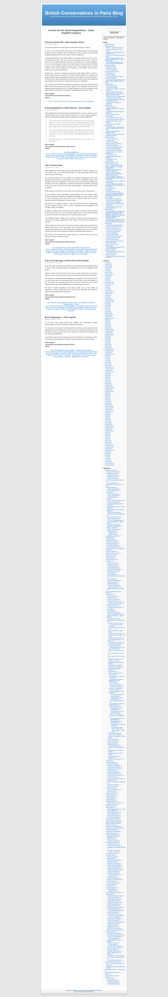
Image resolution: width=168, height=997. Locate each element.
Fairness (109, 561)
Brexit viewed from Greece (117, 700)
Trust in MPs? (110, 886)
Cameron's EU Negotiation (114, 936)
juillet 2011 (108, 434)
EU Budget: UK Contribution (115, 607)
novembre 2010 (109, 447)
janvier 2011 (108, 443)
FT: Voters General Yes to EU (116, 653)
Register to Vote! (112, 925)
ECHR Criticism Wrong (114, 904)
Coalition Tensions (112, 475)
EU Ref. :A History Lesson (115, 633)
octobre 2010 (108, 448)
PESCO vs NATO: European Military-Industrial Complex (113, 822)
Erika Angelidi (69, 155)
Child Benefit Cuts (112, 564)
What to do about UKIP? (115, 759)
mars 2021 (108, 280)
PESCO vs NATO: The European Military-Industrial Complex (115, 94)
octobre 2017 (108, 316)
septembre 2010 (109, 450)
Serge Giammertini (110, 250)
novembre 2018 (109, 300)
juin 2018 (107, 306)
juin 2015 (107, 357)
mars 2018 (108, 311)
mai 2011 (107, 437)
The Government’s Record (113, 237)
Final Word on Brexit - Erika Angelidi (63, 157)
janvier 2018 (108, 313)
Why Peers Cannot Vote (114, 928)
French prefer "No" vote (114, 845)
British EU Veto (112, 597)
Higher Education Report (114, 865)
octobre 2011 (108, 429)
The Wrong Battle (112, 739)
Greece (69, 247)
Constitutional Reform (112, 545)
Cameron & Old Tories (112, 145)
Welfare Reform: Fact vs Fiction (116, 588)
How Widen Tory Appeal (114, 569)
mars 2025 (108, 262)
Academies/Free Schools (114, 860)
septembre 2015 (109, 354)
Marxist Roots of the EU (114, 517)
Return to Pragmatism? (115, 673)
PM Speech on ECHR (113, 923)
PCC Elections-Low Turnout (114, 820)
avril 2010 (107, 458)
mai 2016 (107, 341)
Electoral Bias (110, 558)
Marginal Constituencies (114, 951)
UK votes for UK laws (112, 70)
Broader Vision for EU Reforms (117, 627)
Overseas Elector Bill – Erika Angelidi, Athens (64, 42)
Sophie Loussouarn (110, 254)
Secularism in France (112, 853)
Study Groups (110, 979)
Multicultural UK (113, 891)
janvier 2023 (108, 266)
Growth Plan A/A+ (112, 777)
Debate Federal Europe (114, 604)
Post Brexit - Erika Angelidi (84, 309)
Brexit (108, 499)
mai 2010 (107, 457)
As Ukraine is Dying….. (113, 85)
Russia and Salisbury (112, 233)
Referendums (112, 671)
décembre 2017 (109, 315)
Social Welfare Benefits (114, 580)
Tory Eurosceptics (113, 938)
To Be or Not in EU (112, 741)
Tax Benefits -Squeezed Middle (116, 957)
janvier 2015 (108, 365)
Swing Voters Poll (112, 478)
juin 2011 (107, 435)
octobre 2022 (108, 267)
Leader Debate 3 (111, 798)
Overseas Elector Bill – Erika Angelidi (116, 698)
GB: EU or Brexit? (57, 355)
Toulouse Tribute (111, 881)
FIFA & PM (109, 760)
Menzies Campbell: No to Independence (114, 837)
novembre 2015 (109, 351)
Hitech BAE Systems (113, 567)
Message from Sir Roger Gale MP (116, 847)
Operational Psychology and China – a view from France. (115, 252)
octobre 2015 (108, 352)
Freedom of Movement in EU (114, 229)
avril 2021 (107, 279)
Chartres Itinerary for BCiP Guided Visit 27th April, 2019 (115, 135)
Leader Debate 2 (111, 796)
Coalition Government (112, 542)
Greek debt (75, 247)
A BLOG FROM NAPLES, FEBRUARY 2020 (113, 132)
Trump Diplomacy (112, 483)
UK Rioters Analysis (113, 873)
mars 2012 (108, 421)
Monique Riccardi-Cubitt (111, 162)
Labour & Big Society (113, 495)
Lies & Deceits (113, 683)
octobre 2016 (108, 333)
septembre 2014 (109, 372)
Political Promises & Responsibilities (116, 96)
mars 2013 (108, 401)
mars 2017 (108, 324)
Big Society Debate (113, 494)
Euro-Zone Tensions (113, 612)
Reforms (107, 974)
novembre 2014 (109, 368)
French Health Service (113, 812)
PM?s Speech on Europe (113, 114)
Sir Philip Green (111, 855)
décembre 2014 (109, 367)
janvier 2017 (108, 328)
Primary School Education (114, 866)
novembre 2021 (109, 274)
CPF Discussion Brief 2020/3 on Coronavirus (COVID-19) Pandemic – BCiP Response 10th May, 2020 (115, 194)
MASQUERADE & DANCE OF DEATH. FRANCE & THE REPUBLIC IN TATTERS (115, 178)
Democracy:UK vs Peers (113, 553)
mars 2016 (108, 344)
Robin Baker (108, 223)
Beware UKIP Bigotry (114, 745)
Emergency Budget (113, 980)
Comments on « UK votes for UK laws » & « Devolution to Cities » (114, 225)
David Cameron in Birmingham (114, 150)
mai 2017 (107, 321)
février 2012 (108, 422)
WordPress (99, 990)
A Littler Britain (110, 140)
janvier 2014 (108, 385)
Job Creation (111, 572)
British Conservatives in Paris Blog (84, 13)
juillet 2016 (108, 337)
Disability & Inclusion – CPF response (115, 969)
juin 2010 (107, 455)
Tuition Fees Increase (113, 585)
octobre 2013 (108, 390)
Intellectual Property (113, 571)
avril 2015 (107, 360)
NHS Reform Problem (113, 815)
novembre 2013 (109, 388)
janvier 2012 (108, 424)
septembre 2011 (109, 430)
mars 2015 (108, 362)
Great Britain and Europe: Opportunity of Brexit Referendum (116, 681)
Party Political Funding (112, 818)
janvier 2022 (108, 272)
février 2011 (108, 442)
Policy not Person (111, 825)
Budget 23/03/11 (112, 531)
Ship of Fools (112, 674)
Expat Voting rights (112, 912)
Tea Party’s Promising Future (114, 98)
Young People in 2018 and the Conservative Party (114, 207)
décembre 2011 (109, 426)
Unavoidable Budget (113, 984)
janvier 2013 (108, 404)
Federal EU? (110, 594)
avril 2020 (107, 289)
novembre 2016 (109, 331)
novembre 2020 (109, 284)
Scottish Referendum (112, 842)
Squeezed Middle (112, 583)
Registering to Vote (111, 68)
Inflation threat (112, 534)
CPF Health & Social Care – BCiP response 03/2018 (116, 810)
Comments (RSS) (88, 991)
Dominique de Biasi (110, 75)
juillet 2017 (108, 320)
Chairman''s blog (109, 470)
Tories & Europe (112, 742)
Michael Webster (109, 137)
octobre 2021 (108, 276)
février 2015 (108, 364)
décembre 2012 (109, 406)
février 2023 (108, 264)
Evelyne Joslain (109, 84)
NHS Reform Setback (113, 817)
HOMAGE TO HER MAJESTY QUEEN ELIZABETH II (114, 170)
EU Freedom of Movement (87, 303)
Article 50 (53, 303)
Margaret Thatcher (111, 801)
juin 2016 (107, 339)
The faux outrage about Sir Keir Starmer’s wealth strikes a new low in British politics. (115, 59)
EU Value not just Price (115, 644)
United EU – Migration (114, 688)
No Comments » (89, 101)
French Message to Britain (112, 972)
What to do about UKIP (112, 239)
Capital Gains (110, 538)
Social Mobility (110, 858)
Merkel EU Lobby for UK (115, 659)
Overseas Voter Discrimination (115, 922)
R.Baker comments (114, 852)
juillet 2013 (108, 395)
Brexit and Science (57, 154)
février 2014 (108, 383)
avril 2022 (107, 269)
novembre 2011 (109, 427)
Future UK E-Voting (114, 917)
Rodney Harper (109, 245)
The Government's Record (114, 960)
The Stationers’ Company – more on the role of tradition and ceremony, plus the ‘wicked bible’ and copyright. (115, 220)
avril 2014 (107, 380)
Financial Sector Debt (113, 772)
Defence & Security (113, 943)
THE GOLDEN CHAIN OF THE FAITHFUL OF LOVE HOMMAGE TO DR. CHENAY (115, 185)
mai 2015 (107, 359)
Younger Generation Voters (116, 602)
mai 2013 (107, 398)
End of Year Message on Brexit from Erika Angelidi (67, 261)
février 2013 (108, 403)
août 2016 (108, 336)
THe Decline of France (116, 686)
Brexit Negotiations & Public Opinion (116, 722)
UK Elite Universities (113, 871)
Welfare (108, 965)
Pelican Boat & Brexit (113, 518)
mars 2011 (108, 440)
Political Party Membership (113, 826)
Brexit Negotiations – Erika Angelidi (60, 317)
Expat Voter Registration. (114, 909)
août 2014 (108, 373)
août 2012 (108, 412)
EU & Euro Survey (112, 606)
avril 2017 (107, 323)
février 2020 (108, 290)
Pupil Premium (111, 579)
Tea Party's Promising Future (114, 879)
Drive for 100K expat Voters (115, 946)
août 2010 (108, 452)
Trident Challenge (111, 884)
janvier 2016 (108, 347)
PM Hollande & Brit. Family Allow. (116, 576)
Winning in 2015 (111, 931)
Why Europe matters (114, 733)
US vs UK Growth (112, 786)
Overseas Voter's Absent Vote (115, 955)
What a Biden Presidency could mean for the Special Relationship (114, 63)
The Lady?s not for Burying (114, 124)
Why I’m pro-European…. (113, 244)
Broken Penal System (114, 874)
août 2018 (108, 303)
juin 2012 (107, 416)
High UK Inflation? (112, 949)
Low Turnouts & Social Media (115, 915)
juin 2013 (107, 396)
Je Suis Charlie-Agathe (114, 883)
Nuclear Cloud (111, 791)
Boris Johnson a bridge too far (114, 200)
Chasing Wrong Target (113, 900)
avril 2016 (107, 342)
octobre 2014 (108, 370)
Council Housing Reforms (113, 547)
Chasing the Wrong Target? (114, 148)
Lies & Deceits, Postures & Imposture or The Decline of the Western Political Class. (114, 174)
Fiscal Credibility (111, 762)
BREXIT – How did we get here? (115, 47)
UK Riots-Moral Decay (113, 878)
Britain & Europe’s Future (113, 191)
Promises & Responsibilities (115, 520)
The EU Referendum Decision (114, 236)
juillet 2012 (108, 414)
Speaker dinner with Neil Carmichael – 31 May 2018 (114, 525)
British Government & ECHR (115, 896)
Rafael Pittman (109, 209)
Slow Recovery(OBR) (113, 784)
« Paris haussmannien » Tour (114, 117)
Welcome (80, 101)
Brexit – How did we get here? (115, 500)
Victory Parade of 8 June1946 (114, 892)
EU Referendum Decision (115, 638)
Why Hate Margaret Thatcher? (114, 930)
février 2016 (108, 346)
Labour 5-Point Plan (112, 793)
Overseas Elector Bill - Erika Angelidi (65, 101)
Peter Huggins (109, 197)
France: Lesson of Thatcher (115, 802)
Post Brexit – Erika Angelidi (117, 715)
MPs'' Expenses (111, 806)
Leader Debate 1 (111, 794)
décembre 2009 (109, 463)
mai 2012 (107, 417)
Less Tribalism (110, 799)
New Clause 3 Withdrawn (114, 918)
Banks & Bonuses (111, 487)
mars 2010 (108, 460)
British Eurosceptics (112, 107)
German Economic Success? (115, 775)
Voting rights (110, 894)
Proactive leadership (112, 829)
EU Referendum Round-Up (116, 642)
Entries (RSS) (78, 991)
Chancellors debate (112, 540)
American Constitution (112, 142)
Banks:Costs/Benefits (113, 489)
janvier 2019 (108, 298)
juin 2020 (107, 285)
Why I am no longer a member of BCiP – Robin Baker (115, 241)
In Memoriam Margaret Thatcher (115, 76)
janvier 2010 (108, 461)
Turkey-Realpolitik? (111, 887)
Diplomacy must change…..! (114, 228)
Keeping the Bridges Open (113, 231)
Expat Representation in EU (115, 907)
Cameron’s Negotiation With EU (115, 147)
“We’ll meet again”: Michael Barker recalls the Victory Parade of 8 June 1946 (115, 128)
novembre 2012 (109, 408)
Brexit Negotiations (73, 152)
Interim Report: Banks (113, 490)
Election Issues (110, 556)
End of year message (57, 155)
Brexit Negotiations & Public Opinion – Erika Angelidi (68, 108)
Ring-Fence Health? (113, 982)
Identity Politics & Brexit (114, 512)
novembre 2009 (109, 465)
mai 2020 (107, 287)
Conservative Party (81, 350)
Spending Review (112, 582)
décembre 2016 (109, 329)
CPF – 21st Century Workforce (114, 963)
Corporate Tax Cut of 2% (114, 769)
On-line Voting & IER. (113, 920)
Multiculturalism (112, 889)
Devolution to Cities (112, 154)
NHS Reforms (110, 807)
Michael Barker (109, 125)
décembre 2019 (109, 292)
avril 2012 (107, 419)
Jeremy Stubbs (109, 116)
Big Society (109, 492)
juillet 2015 (108, 355)
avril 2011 (107, 439)
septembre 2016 (109, 334)
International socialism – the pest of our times (116, 648)
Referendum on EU (112, 159)
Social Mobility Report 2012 (115, 870)
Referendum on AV (112, 476)
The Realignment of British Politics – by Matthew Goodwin (115, 248)
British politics (73, 303)
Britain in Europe (112, 596)
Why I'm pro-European (115, 734)
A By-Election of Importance (114, 199)
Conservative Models (112, 543)
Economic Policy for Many (114, 947)
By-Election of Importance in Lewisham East (113, 536)
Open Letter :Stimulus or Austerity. (116, 782)
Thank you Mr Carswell (112, 234)
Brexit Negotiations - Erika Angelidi (74, 154)
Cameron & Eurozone (113, 599)
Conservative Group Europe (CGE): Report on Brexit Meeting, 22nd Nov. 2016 (115, 81)
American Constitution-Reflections (115, 480)
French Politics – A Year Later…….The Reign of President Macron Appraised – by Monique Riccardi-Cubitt (114, 166)
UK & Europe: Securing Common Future (116, 711)
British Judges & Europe (114, 899)
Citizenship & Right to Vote (114, 902)
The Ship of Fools (111, 188)
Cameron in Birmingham (114, 765)
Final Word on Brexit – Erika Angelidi (116, 709)
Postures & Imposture (115, 685)
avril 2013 (107, 399)
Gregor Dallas (109, 105)
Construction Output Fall (114, 767)
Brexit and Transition (112, 87)
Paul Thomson (109, 189)
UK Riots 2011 (111, 876)
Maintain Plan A (112, 780)
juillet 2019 (108, 295)
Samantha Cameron (112, 833)
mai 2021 (107, 277)
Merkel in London (113, 660)
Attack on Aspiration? (114, 587)
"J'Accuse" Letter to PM (113, 472)
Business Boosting (112, 764)
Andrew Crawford (109, 46)
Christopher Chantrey (110, 66)
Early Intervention (112, 861)
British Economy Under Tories (115, 935)
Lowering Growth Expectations (116, 778)
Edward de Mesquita (110, 78)
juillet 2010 (108, 453)
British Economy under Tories (114, 143)
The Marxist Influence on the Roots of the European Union (115, 100)
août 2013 (108, 393)
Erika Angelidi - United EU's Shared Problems (65, 353)
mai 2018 (107, 308)
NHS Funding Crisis (113, 813)
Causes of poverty (112, 563)
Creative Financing (112, 566)
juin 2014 (107, 377)
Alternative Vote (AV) (112, 473)
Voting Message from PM (115, 910)
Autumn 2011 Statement (114, 529)
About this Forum (109, 44)
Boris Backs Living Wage (114, 933)
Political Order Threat (113, 618)
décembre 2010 (109, 445)
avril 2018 (107, 310)
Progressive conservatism (113, 831)
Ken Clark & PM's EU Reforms (117, 656)
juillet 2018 (108, 305)
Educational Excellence (114, 863)
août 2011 (108, 432)
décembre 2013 (109, 386)
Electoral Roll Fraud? (113, 905)
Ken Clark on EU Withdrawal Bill (116, 514)
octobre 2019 (108, 293)
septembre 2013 (109, 391)
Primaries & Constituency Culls (114, 828)
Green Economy (111, 788)
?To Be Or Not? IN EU (112, 139)
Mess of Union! (112, 839)
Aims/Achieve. (112, 532)
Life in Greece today (81, 157)
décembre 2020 (109, 282)
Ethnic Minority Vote (112, 559)
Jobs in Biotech (112, 574)
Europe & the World (114, 646)
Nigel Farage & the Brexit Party (115, 91)
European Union (61, 247)
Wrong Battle (110, 161)
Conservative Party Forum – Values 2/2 (116, 728)
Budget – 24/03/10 (111, 527)
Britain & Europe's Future (115, 623)
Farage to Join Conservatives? (117, 747)
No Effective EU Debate (115, 665)
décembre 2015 (109, 349)
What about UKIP (112, 744)
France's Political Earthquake (115, 614)
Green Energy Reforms (114, 789)
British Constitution (110, 65)
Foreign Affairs (110, 73)
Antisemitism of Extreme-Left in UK (116, 119)
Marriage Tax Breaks (112, 804)
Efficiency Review (112, 856)
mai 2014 (107, 378)
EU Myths (110, 609)
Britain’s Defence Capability (114, 202)
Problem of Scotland (113, 841)
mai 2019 (107, 297)
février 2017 (108, 326)
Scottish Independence (112, 834)
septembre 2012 (109, 411)
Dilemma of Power (111, 554)
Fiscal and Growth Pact (114, 773)
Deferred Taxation (111, 551)
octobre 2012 (108, 409)
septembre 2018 (109, 302)
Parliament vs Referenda (115, 667)
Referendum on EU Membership (116, 620)
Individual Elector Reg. (113, 914)
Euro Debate (111, 610)
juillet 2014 (108, 375)
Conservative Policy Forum (112, 71)
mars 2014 (108, 381)
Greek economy (85, 247)
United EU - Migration (70, 254)
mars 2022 (108, 271)
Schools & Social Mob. (113, 868)
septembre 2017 (109, 318)
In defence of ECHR (114, 897)
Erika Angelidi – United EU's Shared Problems (117, 704)
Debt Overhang (112, 770)
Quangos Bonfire (112, 497)
